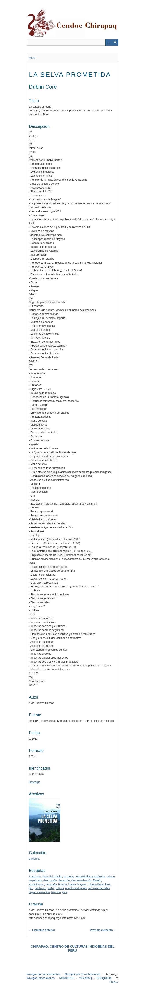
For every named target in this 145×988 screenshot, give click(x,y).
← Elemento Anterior (42, 930)
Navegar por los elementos (43, 974)
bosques (68, 876)
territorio (56, 892)
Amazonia (35, 876)
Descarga (34, 782)
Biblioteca (34, 858)
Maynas (82, 884)
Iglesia (72, 884)
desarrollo (64, 880)
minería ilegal (96, 884)
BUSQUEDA (104, 978)
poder (51, 888)
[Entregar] (115, 42)
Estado (97, 880)
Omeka (113, 982)
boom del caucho (52, 876)
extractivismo (36, 884)
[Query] (72, 42)
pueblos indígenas (76, 888)
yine (64, 892)
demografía (50, 880)
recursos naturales (99, 888)
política (59, 888)
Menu (32, 57)
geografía (51, 884)
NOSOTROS (66, 978)
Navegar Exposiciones (41, 978)
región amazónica (39, 892)
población (40, 888)
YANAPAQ (85, 978)
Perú (108, 884)
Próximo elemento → (103, 930)
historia (62, 884)
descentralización (81, 880)
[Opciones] (108, 42)
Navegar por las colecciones (82, 974)
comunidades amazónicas (90, 876)
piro (31, 888)
